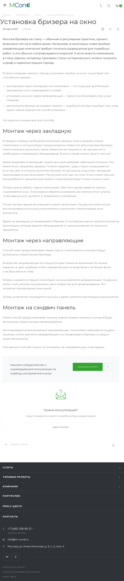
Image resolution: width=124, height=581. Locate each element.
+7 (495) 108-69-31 (20, 529)
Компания (10, 486)
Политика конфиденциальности (21, 572)
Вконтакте (7, 557)
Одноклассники (15, 557)
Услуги (8, 467)
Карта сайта (9, 577)
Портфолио (11, 495)
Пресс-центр (12, 506)
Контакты (10, 516)
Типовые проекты (16, 477)
